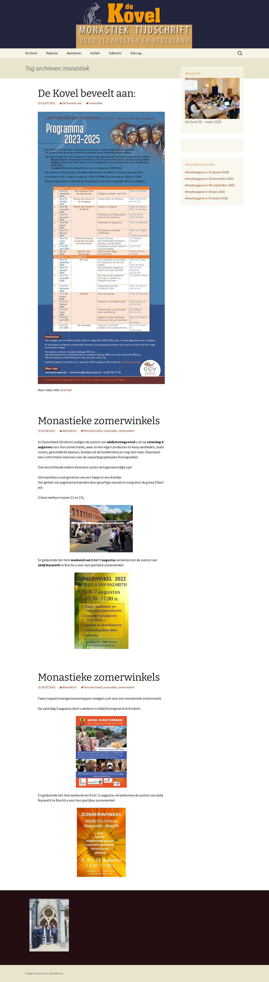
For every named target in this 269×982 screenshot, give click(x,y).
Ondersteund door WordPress (44, 973)
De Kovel (31, 53)
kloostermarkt (93, 431)
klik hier (66, 390)
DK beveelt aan (72, 103)
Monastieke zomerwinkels (99, 421)
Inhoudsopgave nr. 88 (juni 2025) (205, 192)
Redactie (52, 53)
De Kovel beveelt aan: (87, 93)
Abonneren (74, 53)
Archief (95, 53)
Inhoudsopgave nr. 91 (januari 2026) (207, 172)
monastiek (95, 103)
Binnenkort (69, 431)
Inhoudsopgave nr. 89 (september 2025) (210, 185)
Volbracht (115, 53)
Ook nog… (137, 53)
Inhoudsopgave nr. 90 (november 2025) (209, 179)
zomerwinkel (126, 431)
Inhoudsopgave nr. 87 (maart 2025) (206, 198)
